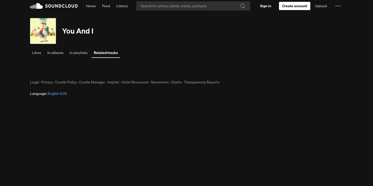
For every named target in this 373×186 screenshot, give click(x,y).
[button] (338, 6)
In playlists (79, 53)
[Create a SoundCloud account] (294, 6)
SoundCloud (54, 6)
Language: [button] (48, 93)
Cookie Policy (66, 82)
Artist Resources (135, 82)
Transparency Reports (202, 82)
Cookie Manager (92, 82)
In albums (55, 53)
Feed (106, 6)
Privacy (47, 82)
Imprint (113, 82)
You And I (78, 31)
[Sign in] (265, 6)
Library (122, 6)
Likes (36, 53)
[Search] (193, 6)
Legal (34, 82)
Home (91, 6)
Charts (176, 82)
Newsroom (160, 82)
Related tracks (106, 53)
